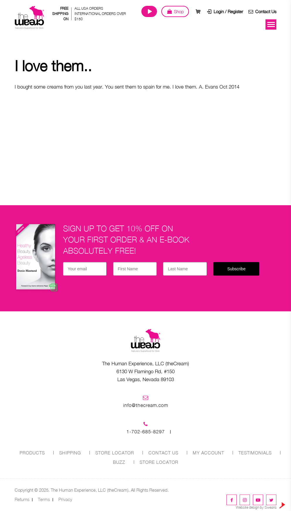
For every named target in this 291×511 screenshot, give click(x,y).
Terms (44, 499)
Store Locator (159, 462)
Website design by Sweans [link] (260, 506)
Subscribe (236, 268)
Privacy (65, 499)
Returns (22, 499)
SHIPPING (70, 452)
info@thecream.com (145, 405)
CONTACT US (163, 452)
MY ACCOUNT (208, 452)
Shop (175, 11)
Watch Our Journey (149, 11)
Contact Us (262, 11)
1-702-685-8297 (145, 431)
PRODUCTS (32, 452)
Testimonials (255, 452)
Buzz (119, 462)
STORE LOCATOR (114, 452)
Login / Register (224, 11)
